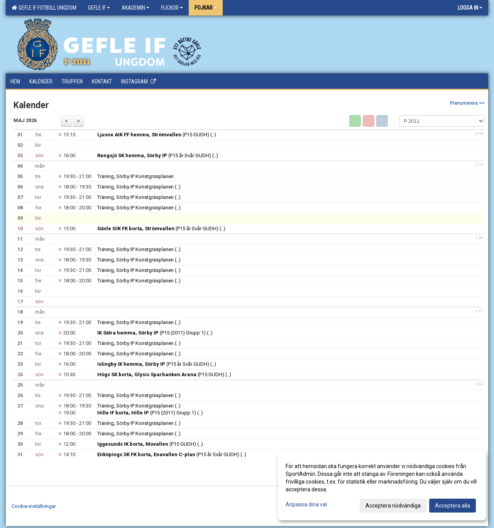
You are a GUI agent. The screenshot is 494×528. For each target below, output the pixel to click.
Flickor (172, 8)
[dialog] (382, 485)
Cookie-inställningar (34, 506)
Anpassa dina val (306, 504)
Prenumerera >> (467, 103)
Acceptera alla (452, 506)
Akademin (135, 8)
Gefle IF (99, 8)
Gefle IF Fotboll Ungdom (44, 8)
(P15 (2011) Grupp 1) (151, 333)
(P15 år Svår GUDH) (154, 155)
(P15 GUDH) (153, 135)
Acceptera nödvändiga (393, 506)
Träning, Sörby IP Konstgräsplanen (135, 176)
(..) (213, 135)
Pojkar (206, 8)
